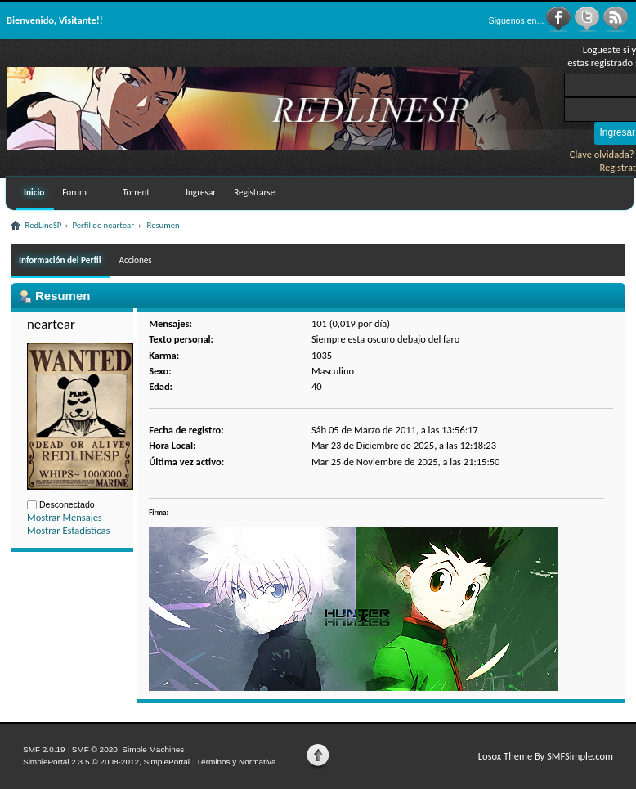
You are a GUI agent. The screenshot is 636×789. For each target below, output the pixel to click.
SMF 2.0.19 (44, 749)
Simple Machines (153, 749)
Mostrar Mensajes (64, 517)
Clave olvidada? (602, 154)
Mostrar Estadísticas (68, 530)
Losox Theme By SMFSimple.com (545, 756)
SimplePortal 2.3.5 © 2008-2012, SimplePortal (106, 761)
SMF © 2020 (95, 749)
